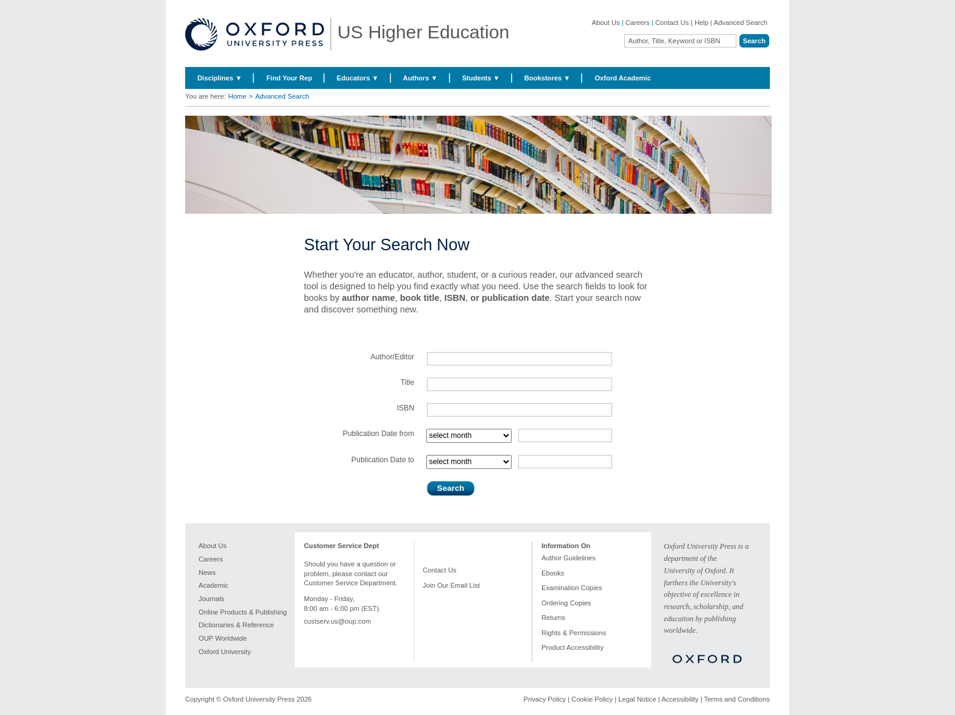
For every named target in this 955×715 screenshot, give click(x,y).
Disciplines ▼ (219, 78)
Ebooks (552, 573)
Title (407, 382)
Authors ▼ (420, 78)
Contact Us (672, 22)
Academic (213, 585)
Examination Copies (571, 587)
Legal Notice (637, 699)
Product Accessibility (572, 647)
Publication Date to (382, 460)
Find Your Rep (289, 78)
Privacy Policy (545, 699)
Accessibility (680, 699)
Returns (553, 617)
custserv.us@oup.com (337, 621)
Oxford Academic (622, 78)
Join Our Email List (451, 585)
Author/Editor (392, 357)
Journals (211, 598)
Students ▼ (481, 78)
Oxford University (225, 651)
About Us (606, 22)
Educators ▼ (358, 78)
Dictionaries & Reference (236, 625)
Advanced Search (740, 22)
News (207, 572)
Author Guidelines (568, 558)
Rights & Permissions (573, 632)
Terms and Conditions (737, 699)
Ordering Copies (566, 603)
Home (237, 96)
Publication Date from (378, 433)
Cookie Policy (592, 699)
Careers (638, 22)
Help (701, 22)
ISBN (405, 408)
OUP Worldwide (223, 638)
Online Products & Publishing (243, 612)
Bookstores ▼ (547, 78)
